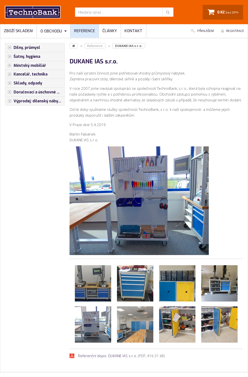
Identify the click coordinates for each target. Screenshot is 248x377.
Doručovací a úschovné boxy (34, 92)
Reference (84, 30)
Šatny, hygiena (22, 56)
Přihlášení (202, 31)
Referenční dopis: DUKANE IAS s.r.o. (107, 355)
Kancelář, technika (26, 74)
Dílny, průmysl (22, 47)
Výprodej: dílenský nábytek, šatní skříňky (34, 101)
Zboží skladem (18, 30)
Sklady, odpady (23, 83)
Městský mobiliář (25, 65)
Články (109, 30)
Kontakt (133, 30)
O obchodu (53, 31)
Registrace (232, 31)
